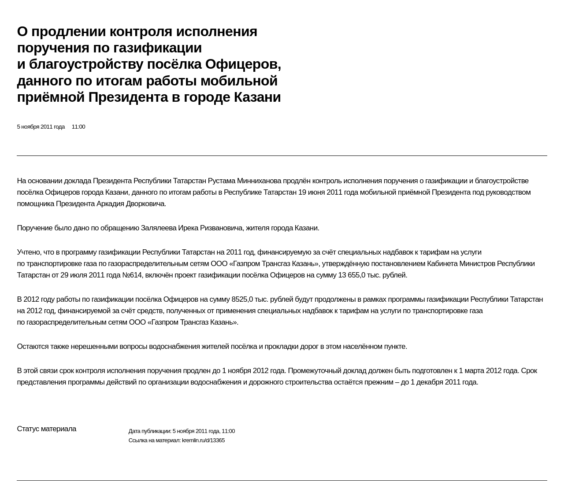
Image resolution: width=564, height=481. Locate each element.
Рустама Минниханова (245, 181)
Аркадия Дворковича (130, 204)
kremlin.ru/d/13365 (203, 440)
